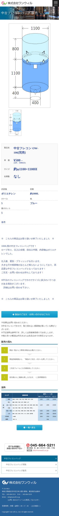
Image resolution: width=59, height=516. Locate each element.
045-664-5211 (11, 494)
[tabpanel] (29, 65)
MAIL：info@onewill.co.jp (11, 497)
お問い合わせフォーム (16, 500)
